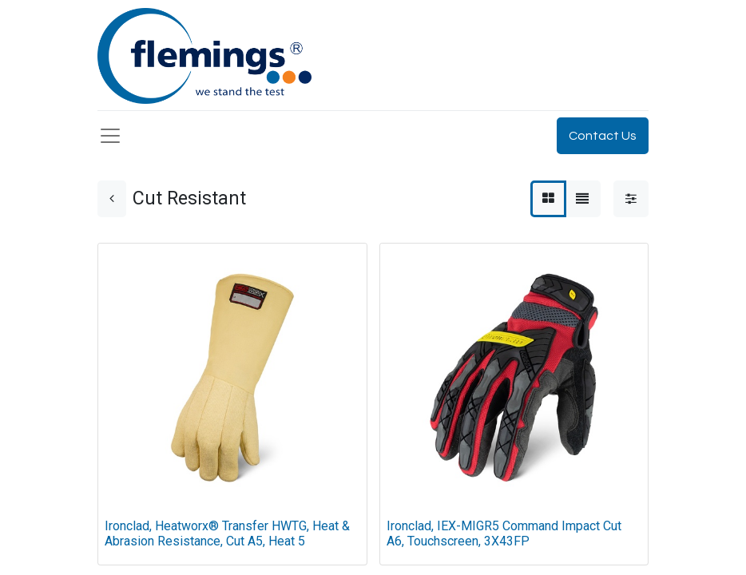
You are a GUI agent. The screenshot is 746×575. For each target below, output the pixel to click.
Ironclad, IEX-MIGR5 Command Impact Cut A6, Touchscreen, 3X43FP (504, 533)
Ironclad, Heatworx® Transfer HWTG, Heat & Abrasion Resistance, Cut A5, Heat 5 (227, 533)
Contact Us (603, 135)
